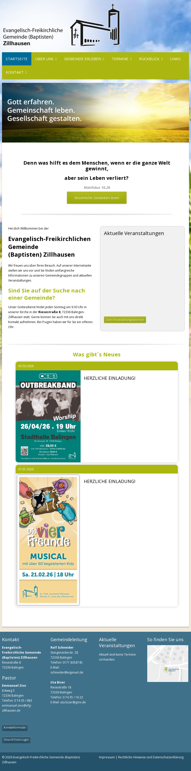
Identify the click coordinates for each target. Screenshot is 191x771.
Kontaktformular (15, 727)
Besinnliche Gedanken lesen (96, 197)
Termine (120, 58)
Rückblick (149, 58)
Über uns (44, 58)
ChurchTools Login (16, 739)
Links (175, 58)
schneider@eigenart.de (66, 672)
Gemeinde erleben (82, 58)
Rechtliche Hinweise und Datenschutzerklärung (151, 757)
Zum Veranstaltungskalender (125, 319)
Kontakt (15, 72)
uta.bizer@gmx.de (73, 702)
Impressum (107, 757)
